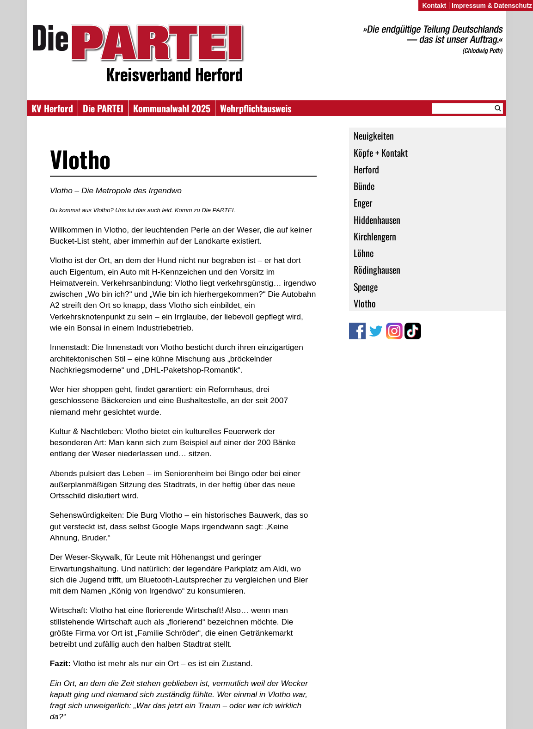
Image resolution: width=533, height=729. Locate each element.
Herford (366, 169)
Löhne (364, 253)
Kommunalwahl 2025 (171, 108)
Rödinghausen (377, 269)
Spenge (366, 287)
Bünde (364, 186)
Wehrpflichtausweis (255, 108)
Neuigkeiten (374, 135)
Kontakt (434, 5)
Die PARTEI (103, 108)
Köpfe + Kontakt (381, 152)
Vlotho (365, 303)
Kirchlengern (375, 236)
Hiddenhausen (377, 220)
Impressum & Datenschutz (492, 5)
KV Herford (52, 108)
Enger (363, 202)
